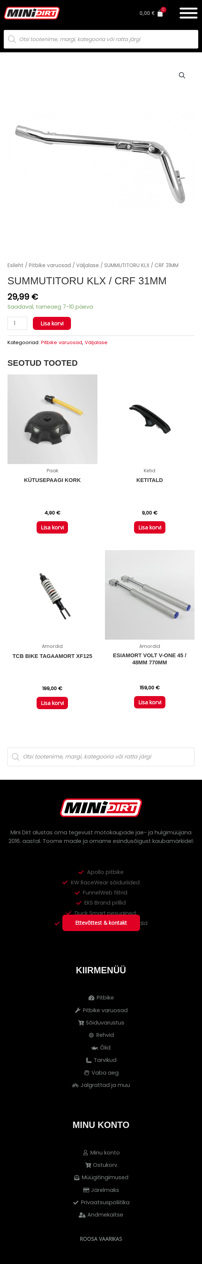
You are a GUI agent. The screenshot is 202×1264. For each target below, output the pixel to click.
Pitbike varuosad (50, 265)
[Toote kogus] (17, 323)
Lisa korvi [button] (52, 527)
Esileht (15, 265)
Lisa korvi (51, 323)
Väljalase (87, 265)
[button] (182, 75)
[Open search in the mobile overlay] (101, 39)
